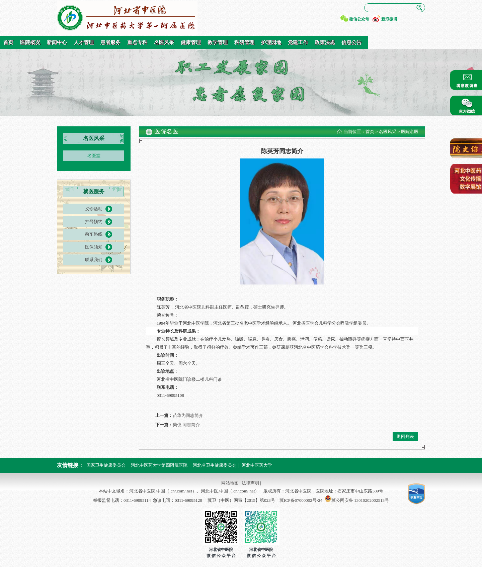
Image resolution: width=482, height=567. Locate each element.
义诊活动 (93, 208)
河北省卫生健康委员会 (214, 465)
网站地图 (230, 482)
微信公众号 (359, 19)
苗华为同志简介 (188, 415)
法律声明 (250, 482)
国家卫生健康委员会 (106, 465)
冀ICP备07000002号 (298, 500)
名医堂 (93, 155)
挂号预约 (93, 221)
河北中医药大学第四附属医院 (159, 465)
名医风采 (164, 42)
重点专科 (137, 42)
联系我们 (93, 259)
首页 (8, 42)
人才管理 (84, 42)
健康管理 (191, 42)
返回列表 (405, 436)
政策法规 (325, 42)
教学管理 (218, 42)
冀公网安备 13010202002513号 (360, 500)
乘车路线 (93, 234)
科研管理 (244, 42)
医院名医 (409, 131)
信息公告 (351, 42)
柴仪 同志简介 (186, 424)
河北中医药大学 (257, 465)
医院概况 (30, 42)
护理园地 (271, 42)
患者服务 (110, 42)
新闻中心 (57, 42)
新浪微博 (389, 19)
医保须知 (93, 246)
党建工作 (298, 42)
